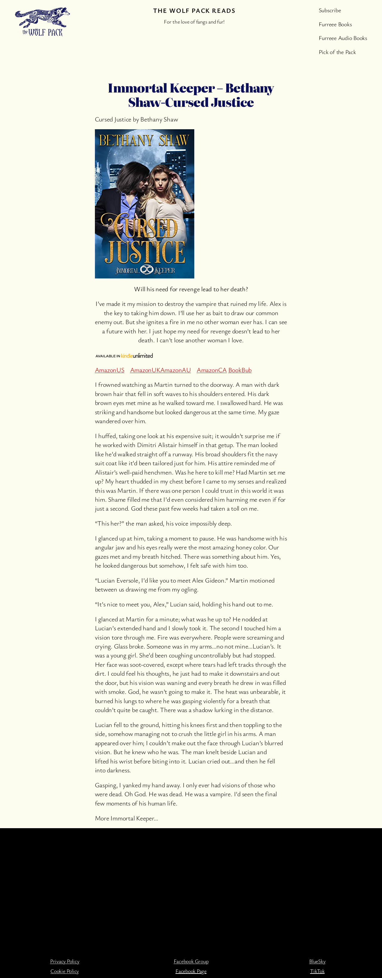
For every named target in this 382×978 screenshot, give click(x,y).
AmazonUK (145, 369)
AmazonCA (212, 369)
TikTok (317, 970)
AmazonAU (175, 369)
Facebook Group (191, 961)
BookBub (240, 369)
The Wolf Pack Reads (194, 10)
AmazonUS (109, 369)
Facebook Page (191, 970)
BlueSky (317, 961)
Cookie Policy (64, 970)
